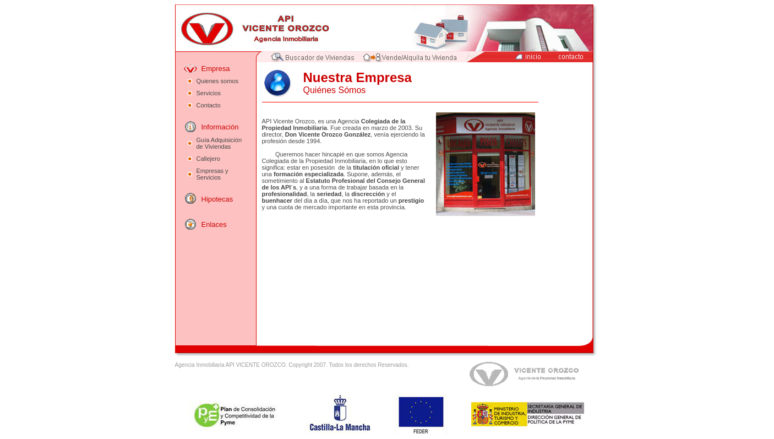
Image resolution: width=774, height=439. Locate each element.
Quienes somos (217, 81)
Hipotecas (217, 199)
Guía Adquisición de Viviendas (219, 143)
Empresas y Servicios (212, 174)
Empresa (215, 68)
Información (220, 127)
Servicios (209, 93)
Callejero (208, 158)
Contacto (209, 105)
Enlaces (214, 224)
